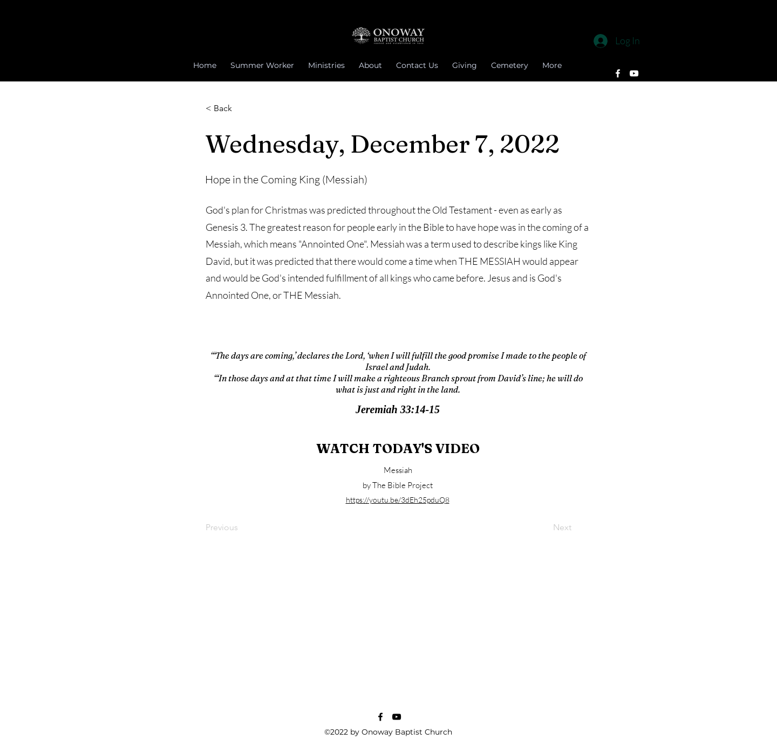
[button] (241, 108)
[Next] (544, 528)
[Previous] (241, 528)
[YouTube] (634, 73)
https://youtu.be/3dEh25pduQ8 (397, 499)
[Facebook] (617, 73)
